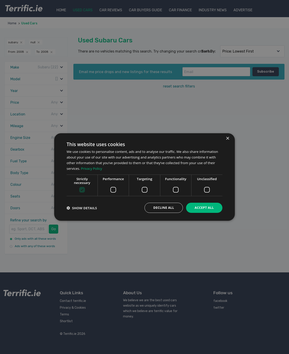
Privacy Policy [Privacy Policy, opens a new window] (91, 168)
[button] (82, 208)
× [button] (227, 138)
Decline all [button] (163, 207)
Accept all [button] (204, 207)
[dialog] (144, 177)
